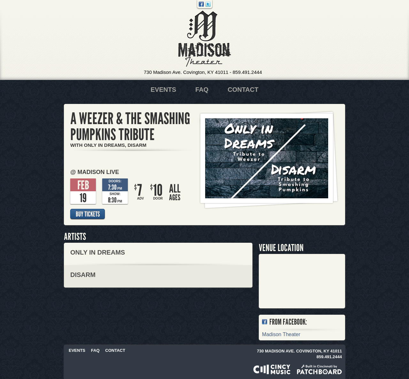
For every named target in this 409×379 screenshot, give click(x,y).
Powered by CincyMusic (271, 369)
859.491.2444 (247, 72)
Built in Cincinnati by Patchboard (319, 369)
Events (163, 89)
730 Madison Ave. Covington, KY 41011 (186, 72)
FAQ (201, 89)
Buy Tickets (88, 214)
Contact (243, 89)
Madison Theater (204, 39)
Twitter (208, 4)
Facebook (201, 4)
